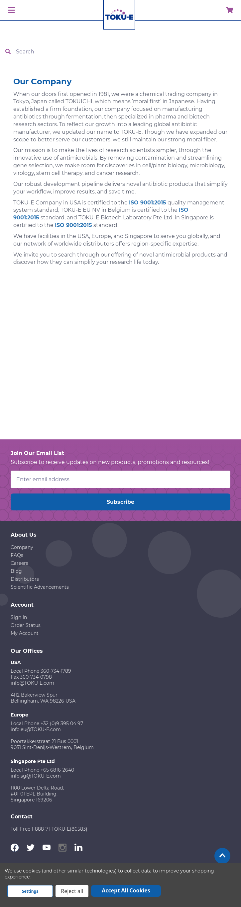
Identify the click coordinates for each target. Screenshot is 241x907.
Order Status (26, 625)
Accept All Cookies (126, 890)
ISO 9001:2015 (147, 202)
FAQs (17, 555)
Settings (30, 891)
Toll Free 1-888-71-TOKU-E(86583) (49, 829)
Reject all (72, 891)
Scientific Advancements (40, 587)
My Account (25, 633)
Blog (16, 571)
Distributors (25, 579)
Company (22, 547)
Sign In (19, 617)
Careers (19, 563)
